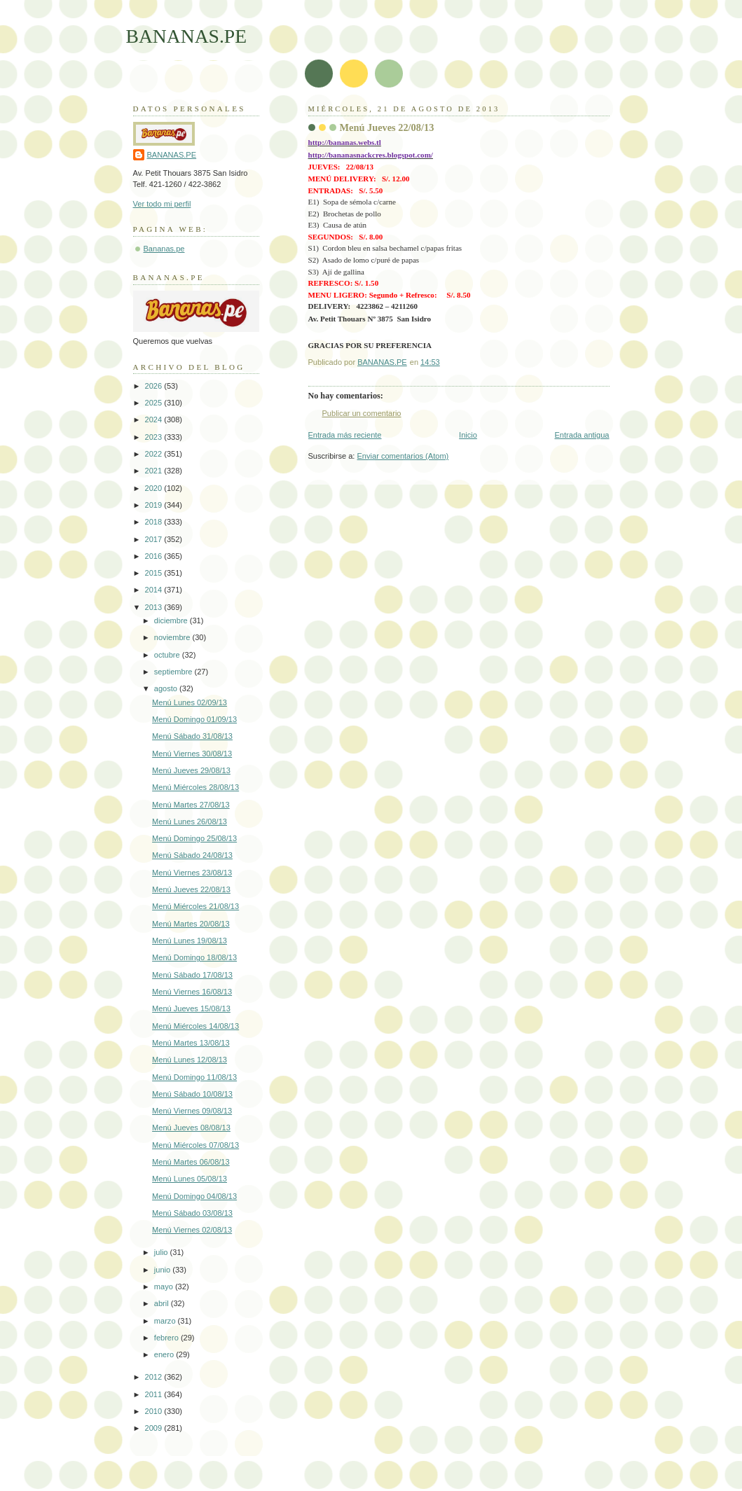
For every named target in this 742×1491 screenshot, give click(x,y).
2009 (155, 1428)
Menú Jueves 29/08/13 (191, 770)
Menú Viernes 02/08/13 (192, 1230)
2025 (155, 402)
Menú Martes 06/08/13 (191, 1162)
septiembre (174, 671)
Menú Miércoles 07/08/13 (195, 1145)
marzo (166, 1321)
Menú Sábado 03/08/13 (192, 1213)
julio (162, 1252)
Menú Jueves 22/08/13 (191, 889)
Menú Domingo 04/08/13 (194, 1196)
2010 (155, 1411)
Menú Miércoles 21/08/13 (195, 906)
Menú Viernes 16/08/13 (192, 991)
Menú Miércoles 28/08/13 (195, 787)
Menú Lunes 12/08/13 (189, 1059)
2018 (155, 522)
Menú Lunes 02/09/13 (189, 702)
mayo (164, 1286)
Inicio (468, 435)
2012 (155, 1377)
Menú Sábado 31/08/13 (192, 736)
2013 (155, 607)
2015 (155, 573)
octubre (168, 655)
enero (165, 1354)
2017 (155, 539)
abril (162, 1303)
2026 (155, 386)
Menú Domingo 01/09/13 (194, 719)
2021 (155, 470)
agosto (166, 688)
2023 (155, 437)
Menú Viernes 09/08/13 (192, 1111)
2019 (155, 505)
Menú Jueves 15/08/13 (191, 1008)
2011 (155, 1394)
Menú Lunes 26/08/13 (189, 821)
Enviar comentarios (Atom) (403, 456)
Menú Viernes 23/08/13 (192, 872)
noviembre (173, 637)
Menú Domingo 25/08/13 (194, 838)
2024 (155, 419)
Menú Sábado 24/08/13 (192, 855)
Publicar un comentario (361, 413)
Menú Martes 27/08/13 (191, 804)
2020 (155, 488)
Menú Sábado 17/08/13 (192, 975)
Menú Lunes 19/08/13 (189, 940)
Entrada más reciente (345, 435)
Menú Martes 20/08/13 (191, 924)
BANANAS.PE (186, 36)
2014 (155, 589)
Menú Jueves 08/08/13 (191, 1127)
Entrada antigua (581, 435)
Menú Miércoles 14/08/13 (195, 1026)
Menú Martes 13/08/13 (191, 1043)
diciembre (172, 620)
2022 (155, 454)
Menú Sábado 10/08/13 (192, 1094)
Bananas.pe (164, 248)
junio (163, 1269)
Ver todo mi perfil (162, 204)
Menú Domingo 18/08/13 (194, 957)
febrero (167, 1337)
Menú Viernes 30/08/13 (192, 753)
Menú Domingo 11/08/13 (194, 1077)
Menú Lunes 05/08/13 (189, 1178)
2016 (155, 556)
